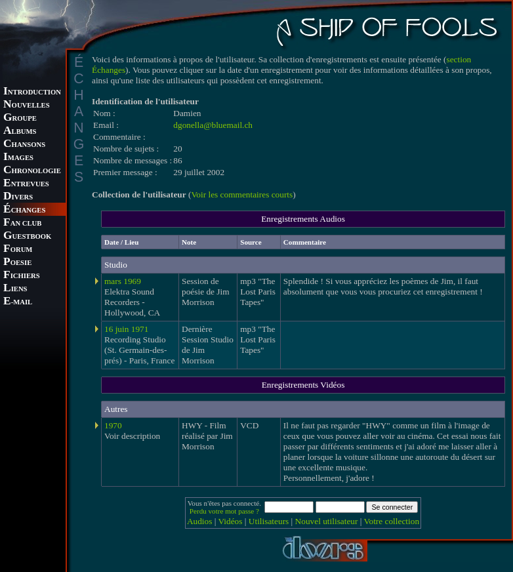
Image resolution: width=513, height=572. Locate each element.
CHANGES (24, 210)
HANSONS (24, 144)
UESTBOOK (27, 236)
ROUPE (20, 118)
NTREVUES (26, 184)
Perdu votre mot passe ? (224, 511)
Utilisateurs (269, 521)
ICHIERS (21, 275)
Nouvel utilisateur (326, 521)
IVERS (18, 197)
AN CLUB (22, 223)
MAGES (18, 157)
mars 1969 (122, 281)
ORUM (17, 249)
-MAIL (17, 302)
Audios (200, 521)
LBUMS (19, 131)
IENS (15, 289)
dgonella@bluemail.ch (213, 125)
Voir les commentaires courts (242, 194)
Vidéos (230, 521)
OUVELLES (26, 105)
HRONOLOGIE (32, 170)
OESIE (17, 262)
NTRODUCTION (32, 92)
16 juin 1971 (126, 329)
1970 (113, 425)
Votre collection (392, 521)
